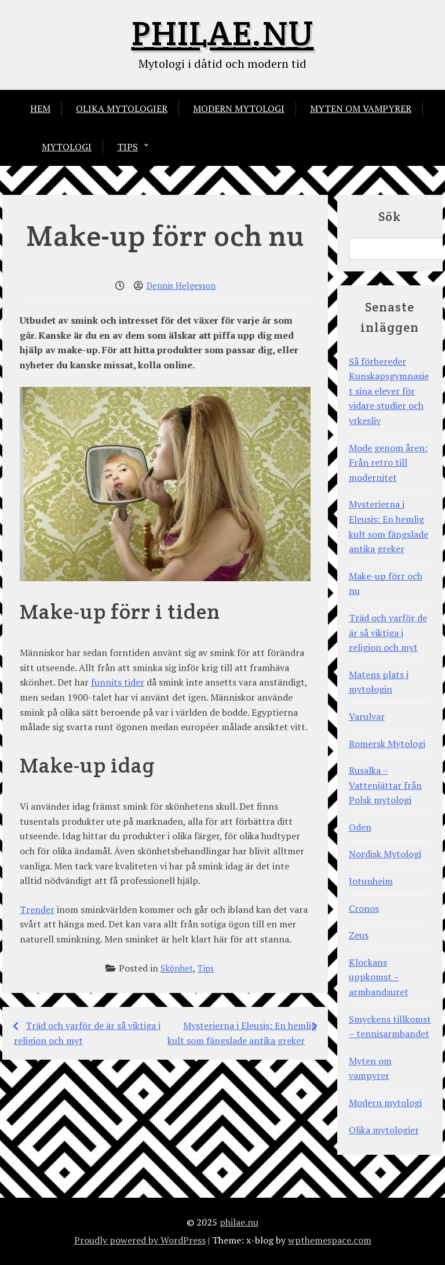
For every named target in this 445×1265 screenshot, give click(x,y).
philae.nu (223, 33)
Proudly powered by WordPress (140, 1240)
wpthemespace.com (329, 1240)
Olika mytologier (121, 108)
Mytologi (67, 146)
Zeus (359, 935)
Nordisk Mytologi (385, 853)
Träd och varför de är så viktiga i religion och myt (388, 632)
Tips (127, 146)
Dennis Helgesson (181, 285)
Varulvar (367, 716)
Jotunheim (371, 881)
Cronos (364, 908)
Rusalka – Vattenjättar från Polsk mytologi (385, 785)
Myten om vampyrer (360, 108)
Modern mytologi (238, 108)
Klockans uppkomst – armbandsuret (378, 977)
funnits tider (117, 682)
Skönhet (177, 968)
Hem (40, 108)
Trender (37, 909)
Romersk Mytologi (387, 743)
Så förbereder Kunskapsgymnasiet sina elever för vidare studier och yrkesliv (389, 391)
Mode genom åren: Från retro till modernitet (388, 462)
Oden (360, 827)
